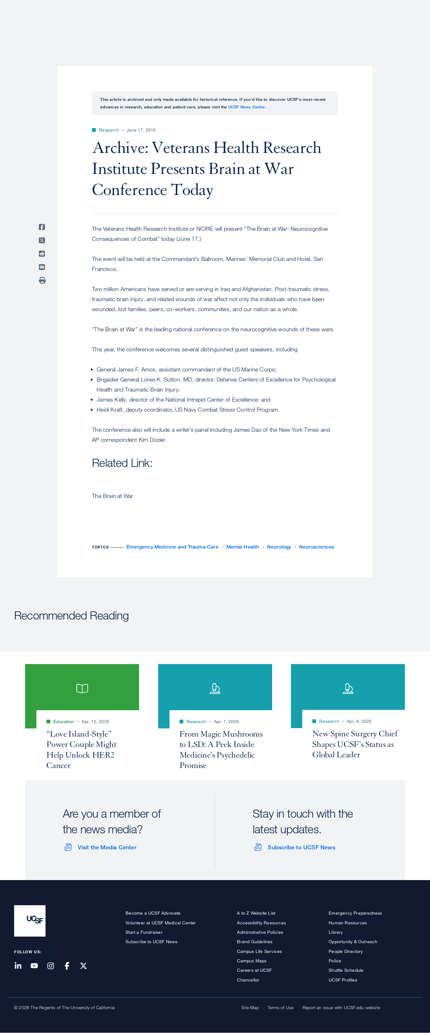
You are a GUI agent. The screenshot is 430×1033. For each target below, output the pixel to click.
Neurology (279, 547)
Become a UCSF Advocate (153, 913)
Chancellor (248, 979)
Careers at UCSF (254, 970)
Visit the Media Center (107, 847)
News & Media (369, 27)
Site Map (250, 1007)
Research (291, 27)
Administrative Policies (260, 931)
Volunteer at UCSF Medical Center (161, 922)
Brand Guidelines (254, 941)
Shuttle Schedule (346, 970)
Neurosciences (317, 547)
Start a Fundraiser (144, 931)
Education (327, 27)
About (217, 27)
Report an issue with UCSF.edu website (341, 1007)
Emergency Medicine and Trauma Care (172, 547)
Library (336, 931)
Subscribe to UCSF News (301, 847)
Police (335, 960)
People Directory (346, 951)
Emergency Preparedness (355, 913)
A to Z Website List (256, 913)
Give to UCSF (392, 6)
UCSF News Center (246, 106)
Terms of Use (280, 1007)
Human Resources (348, 922)
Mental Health (242, 547)
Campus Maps (251, 960)
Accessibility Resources (261, 922)
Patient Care (252, 27)
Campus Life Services (259, 951)
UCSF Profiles (343, 979)
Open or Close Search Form (404, 27)
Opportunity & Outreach (353, 941)
